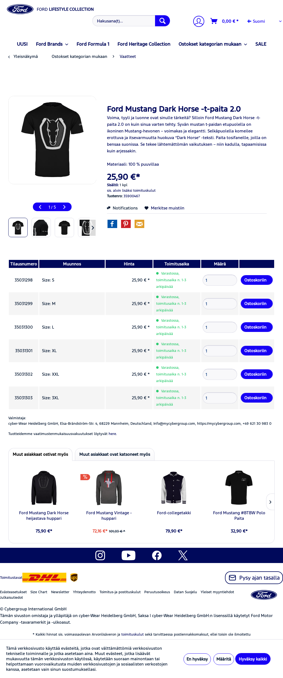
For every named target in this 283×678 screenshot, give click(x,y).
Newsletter (60, 592)
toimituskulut (132, 634)
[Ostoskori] (224, 21)
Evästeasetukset (13, 592)
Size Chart (38, 592)
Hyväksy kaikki (253, 659)
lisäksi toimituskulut (139, 190)
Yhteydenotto (84, 592)
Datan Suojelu (185, 592)
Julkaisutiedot (11, 597)
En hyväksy (197, 659)
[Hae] (162, 20)
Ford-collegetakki (174, 512)
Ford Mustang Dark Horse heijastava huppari (44, 515)
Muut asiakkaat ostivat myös (40, 454)
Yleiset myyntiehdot (217, 592)
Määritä (223, 659)
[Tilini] (196, 22)
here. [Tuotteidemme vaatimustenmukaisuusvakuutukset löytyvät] (113, 434)
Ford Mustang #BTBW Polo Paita (239, 515)
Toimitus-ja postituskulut (120, 592)
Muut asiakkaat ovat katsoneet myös (114, 454)
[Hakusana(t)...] (131, 20)
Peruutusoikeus (157, 592)
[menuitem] (130, 20)
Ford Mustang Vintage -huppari (109, 515)
